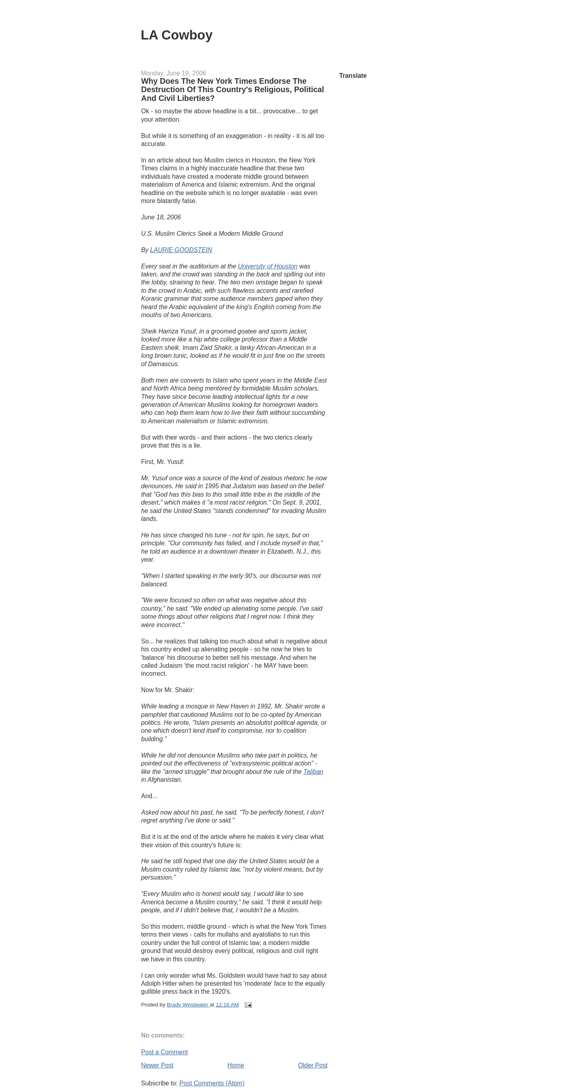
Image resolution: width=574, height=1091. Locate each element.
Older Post (313, 1065)
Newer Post (157, 1065)
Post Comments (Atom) (211, 1083)
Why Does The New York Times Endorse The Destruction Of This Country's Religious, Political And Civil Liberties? (232, 90)
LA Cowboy (176, 35)
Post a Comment (164, 1052)
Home (236, 1065)
